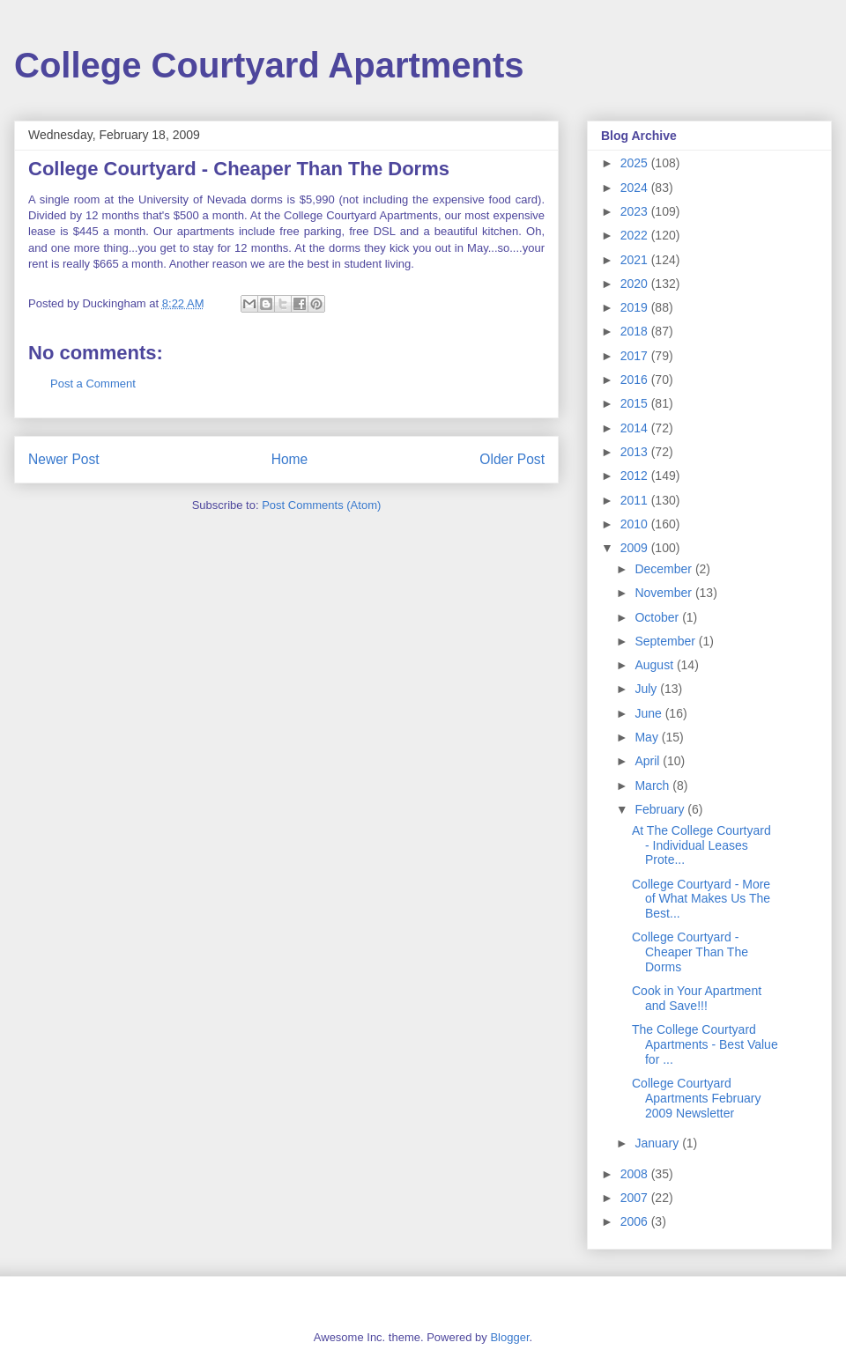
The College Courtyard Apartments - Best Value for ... (705, 1044)
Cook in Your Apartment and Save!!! (696, 998)
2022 (635, 235)
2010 (635, 524)
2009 (635, 548)
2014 (635, 428)
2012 (635, 475)
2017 (635, 356)
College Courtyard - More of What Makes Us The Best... (701, 899)
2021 (635, 260)
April (648, 761)
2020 (635, 284)
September (666, 641)
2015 (635, 403)
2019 (635, 307)
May (647, 737)
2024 (635, 188)
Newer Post (64, 459)
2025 (635, 163)
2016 (635, 380)
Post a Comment (93, 383)
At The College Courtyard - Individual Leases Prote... (701, 845)
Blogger (509, 1337)
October (658, 617)
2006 (635, 1221)
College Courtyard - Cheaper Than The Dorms (690, 952)
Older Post (512, 459)
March (653, 785)
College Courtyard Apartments (269, 65)
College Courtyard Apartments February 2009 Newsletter (696, 1098)
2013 (635, 452)
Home (289, 459)
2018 (635, 331)
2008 (635, 1174)
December (664, 569)
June (649, 713)
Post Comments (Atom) (321, 505)
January (658, 1143)
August (655, 665)
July (647, 689)
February (660, 809)
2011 (635, 500)
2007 (635, 1198)
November (664, 593)
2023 (635, 211)
